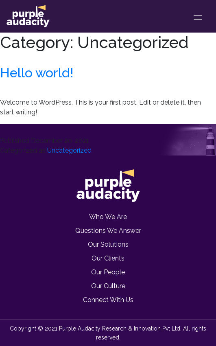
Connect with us (108, 300)
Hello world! (37, 72)
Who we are (108, 217)
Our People (108, 272)
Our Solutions (108, 244)
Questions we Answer (108, 230)
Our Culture (108, 286)
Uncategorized (69, 150)
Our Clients (108, 258)
